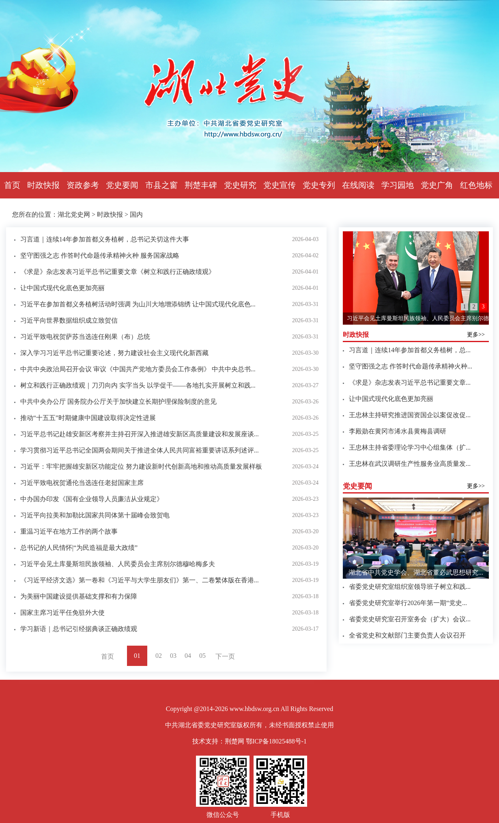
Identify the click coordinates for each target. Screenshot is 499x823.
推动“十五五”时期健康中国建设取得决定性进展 (88, 417)
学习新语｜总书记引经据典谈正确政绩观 (78, 628)
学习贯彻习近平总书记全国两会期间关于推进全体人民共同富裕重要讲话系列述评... (139, 450)
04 (188, 655)
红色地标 (476, 185)
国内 (136, 214)
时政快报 (43, 185)
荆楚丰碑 (201, 185)
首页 (12, 185)
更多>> (476, 335)
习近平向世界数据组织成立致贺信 (69, 320)
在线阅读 (358, 185)
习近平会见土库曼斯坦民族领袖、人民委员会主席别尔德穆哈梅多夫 (117, 563)
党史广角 (437, 185)
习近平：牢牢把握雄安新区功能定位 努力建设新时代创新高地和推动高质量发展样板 (141, 466)
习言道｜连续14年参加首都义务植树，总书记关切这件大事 (104, 239)
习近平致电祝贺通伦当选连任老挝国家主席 (82, 482)
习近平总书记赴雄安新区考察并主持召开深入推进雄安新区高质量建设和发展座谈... (139, 434)
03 (173, 655)
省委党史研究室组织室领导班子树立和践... (410, 586)
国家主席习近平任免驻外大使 (62, 612)
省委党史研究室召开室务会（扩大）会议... (410, 619)
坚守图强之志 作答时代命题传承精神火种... (410, 366)
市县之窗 (161, 185)
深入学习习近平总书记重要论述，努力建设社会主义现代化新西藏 (114, 352)
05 (202, 655)
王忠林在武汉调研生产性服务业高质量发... (410, 463)
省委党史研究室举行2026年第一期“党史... (408, 602)
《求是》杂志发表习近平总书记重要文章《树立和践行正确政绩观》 (117, 271)
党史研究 (240, 185)
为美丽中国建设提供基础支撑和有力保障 (78, 596)
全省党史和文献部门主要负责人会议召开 (407, 635)
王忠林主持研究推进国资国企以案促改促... (410, 415)
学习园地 (397, 185)
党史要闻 (122, 185)
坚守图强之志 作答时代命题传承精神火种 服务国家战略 (99, 255)
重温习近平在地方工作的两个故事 (69, 531)
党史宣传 (279, 185)
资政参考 (83, 185)
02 (158, 655)
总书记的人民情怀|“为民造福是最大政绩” (79, 547)
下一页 (225, 656)
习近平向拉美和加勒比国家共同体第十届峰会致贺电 (95, 515)
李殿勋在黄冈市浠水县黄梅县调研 (397, 431)
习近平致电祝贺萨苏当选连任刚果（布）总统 (85, 336)
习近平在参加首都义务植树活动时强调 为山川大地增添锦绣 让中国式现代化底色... (138, 304)
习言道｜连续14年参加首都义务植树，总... (410, 350)
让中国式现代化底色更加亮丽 (62, 287)
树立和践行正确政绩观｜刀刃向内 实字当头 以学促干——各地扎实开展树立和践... (138, 385)
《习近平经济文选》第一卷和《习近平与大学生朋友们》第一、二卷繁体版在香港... (139, 580)
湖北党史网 (74, 214)
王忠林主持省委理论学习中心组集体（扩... (410, 447)
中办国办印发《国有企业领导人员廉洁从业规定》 (91, 499)
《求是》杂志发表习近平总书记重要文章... (410, 382)
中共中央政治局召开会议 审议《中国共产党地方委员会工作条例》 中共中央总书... (138, 369)
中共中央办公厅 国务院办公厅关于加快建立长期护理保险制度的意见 (118, 401)
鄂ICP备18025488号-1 (276, 741)
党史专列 (319, 185)
